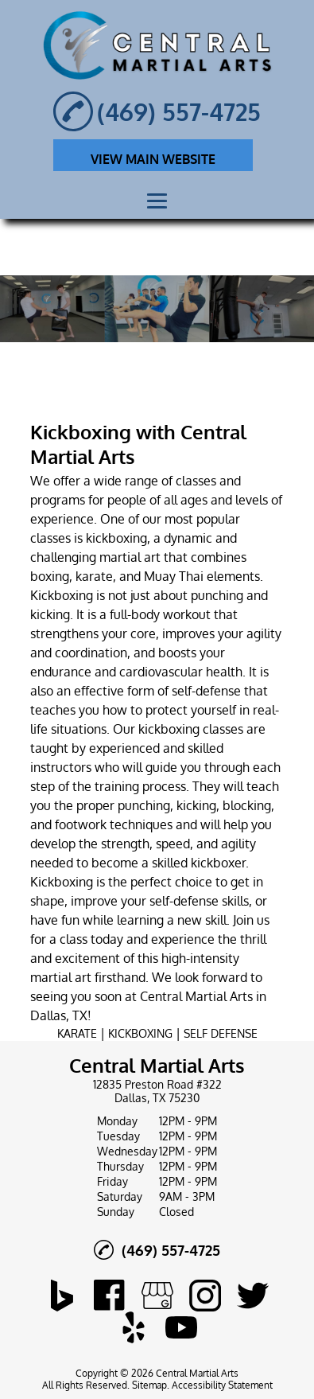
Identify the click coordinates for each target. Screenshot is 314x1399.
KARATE (77, 1033)
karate (94, 576)
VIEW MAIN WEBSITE (153, 159)
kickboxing (116, 538)
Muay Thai (174, 576)
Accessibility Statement (222, 1385)
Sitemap (149, 1385)
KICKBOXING (140, 1033)
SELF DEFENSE (221, 1033)
